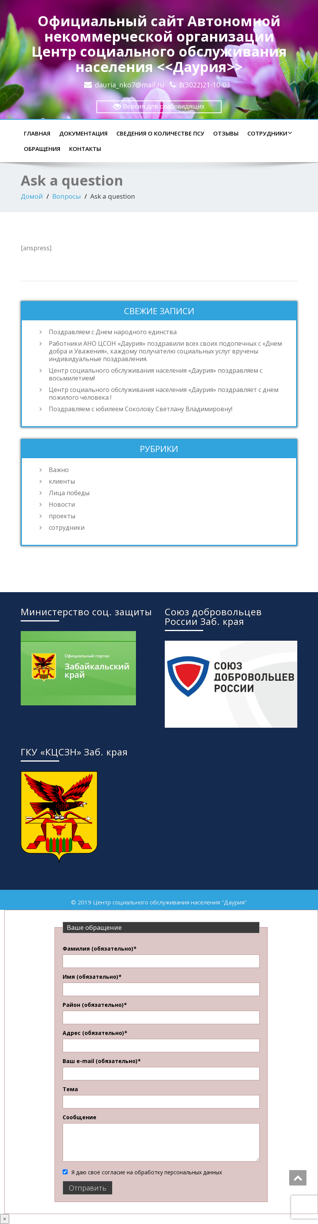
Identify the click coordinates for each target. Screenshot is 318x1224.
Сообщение (79, 1117)
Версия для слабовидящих (158, 106)
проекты (62, 516)
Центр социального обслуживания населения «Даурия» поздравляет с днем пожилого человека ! (163, 393)
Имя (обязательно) (92, 976)
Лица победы (69, 493)
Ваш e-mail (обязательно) (102, 1061)
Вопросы (66, 196)
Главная (37, 133)
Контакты (85, 148)
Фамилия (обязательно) (99, 948)
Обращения (42, 148)
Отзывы (225, 133)
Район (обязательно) (95, 1004)
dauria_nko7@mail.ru (129, 84)
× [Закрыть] (4, 1218)
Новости (62, 504)
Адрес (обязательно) (95, 1032)
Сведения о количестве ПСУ (160, 133)
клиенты (62, 481)
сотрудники (66, 527)
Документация (83, 133)
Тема (70, 1089)
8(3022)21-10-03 (204, 84)
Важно (59, 470)
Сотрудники (268, 133)
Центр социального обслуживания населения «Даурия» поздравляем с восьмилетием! (155, 374)
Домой (32, 196)
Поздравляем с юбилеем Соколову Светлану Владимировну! (140, 409)
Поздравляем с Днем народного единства (113, 332)
